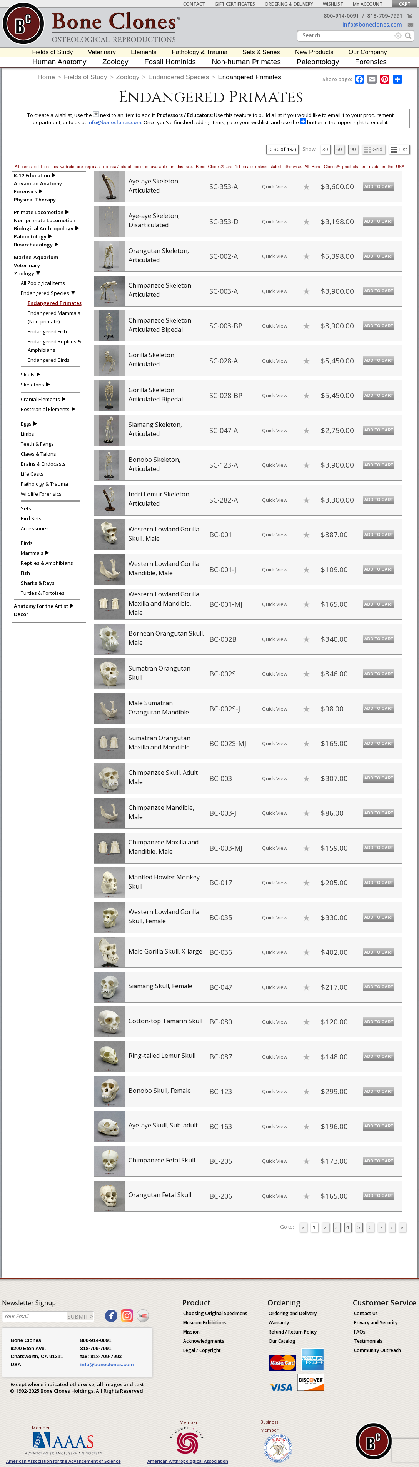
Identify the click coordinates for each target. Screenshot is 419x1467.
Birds (27, 543)
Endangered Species (178, 77)
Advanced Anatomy (38, 183)
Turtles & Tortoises (43, 592)
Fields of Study (52, 52)
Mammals (32, 553)
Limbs (27, 433)
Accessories (35, 528)
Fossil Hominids (170, 62)
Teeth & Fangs (37, 443)
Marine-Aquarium (36, 257)
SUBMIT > (80, 1316)
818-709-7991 (384, 15)
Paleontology (318, 62)
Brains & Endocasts (43, 463)
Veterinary (102, 52)
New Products (314, 52)
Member (41, 1427)
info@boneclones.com (372, 24)
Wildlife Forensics (41, 493)
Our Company (368, 52)
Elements (144, 52)
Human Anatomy (59, 62)
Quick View (274, 186)
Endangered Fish (47, 331)
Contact (194, 4)
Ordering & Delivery (289, 4)
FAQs (360, 1332)
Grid (373, 149)
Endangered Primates (249, 77)
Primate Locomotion (38, 212)
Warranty (279, 1322)
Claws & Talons (38, 453)
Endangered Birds (49, 359)
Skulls (28, 374)
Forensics (371, 62)
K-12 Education (32, 175)
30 (325, 149)
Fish (25, 572)
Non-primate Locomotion (44, 220)
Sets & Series (261, 52)
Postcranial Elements (45, 409)
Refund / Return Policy (293, 1332)
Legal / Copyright (202, 1350)
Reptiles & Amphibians (47, 562)
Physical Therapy (35, 199)
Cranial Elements (40, 399)
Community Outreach (377, 1350)
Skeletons (32, 384)
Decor (21, 614)
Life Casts (32, 473)
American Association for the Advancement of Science (63, 1461)
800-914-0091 (341, 15)
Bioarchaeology (33, 244)
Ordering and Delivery (293, 1313)
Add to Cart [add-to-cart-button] (379, 186)
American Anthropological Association (187, 1461)
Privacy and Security (375, 1322)
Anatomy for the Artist (41, 606)
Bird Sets (31, 518)
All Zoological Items (43, 283)
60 (339, 149)
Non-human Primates (246, 62)
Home (46, 77)
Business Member (269, 1426)
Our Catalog (282, 1341)
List (399, 149)
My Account (367, 4)
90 (353, 149)
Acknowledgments (203, 1341)
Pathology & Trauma (199, 52)
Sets (26, 508)
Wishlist (333, 4)
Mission (191, 1332)
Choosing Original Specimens (215, 1313)
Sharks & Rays (38, 582)
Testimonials (368, 1341)
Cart (405, 4)
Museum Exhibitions (205, 1322)
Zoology (115, 62)
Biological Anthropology (43, 228)
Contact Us (366, 1313)
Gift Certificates (235, 4)
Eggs (26, 423)
